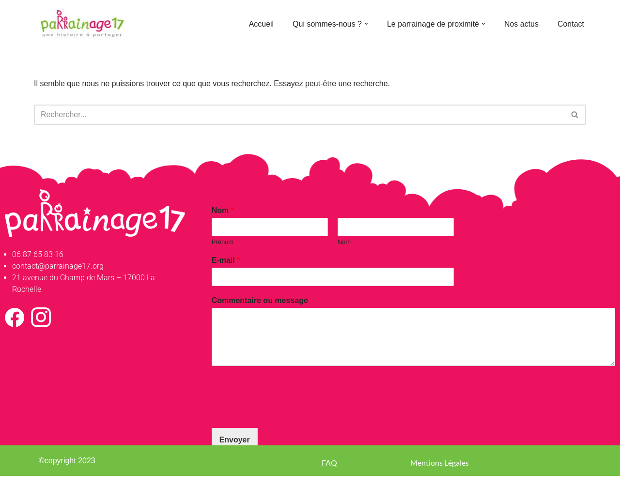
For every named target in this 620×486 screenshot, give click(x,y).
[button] (366, 24)
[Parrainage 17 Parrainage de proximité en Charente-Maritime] (82, 24)
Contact (571, 24)
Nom (223, 210)
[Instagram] (40, 317)
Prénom (223, 241)
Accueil (261, 24)
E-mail (226, 261)
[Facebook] (14, 317)
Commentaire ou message (260, 300)
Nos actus (521, 24)
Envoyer (234, 440)
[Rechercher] (299, 115)
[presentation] (285, 412)
